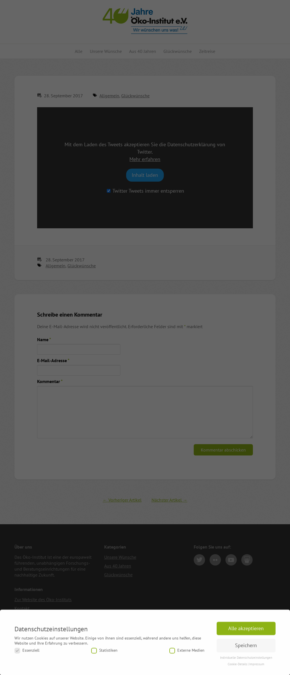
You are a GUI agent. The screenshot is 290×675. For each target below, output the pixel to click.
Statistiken (104, 653)
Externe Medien (186, 653)
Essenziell (26, 653)
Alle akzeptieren (246, 631)
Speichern (246, 648)
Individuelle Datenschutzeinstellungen (246, 661)
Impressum (256, 667)
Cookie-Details (237, 667)
